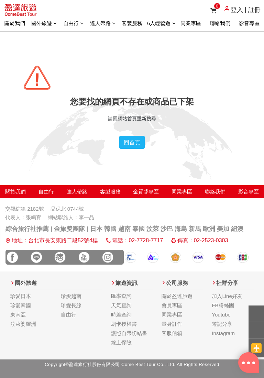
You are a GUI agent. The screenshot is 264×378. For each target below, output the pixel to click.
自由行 (73, 23)
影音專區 (249, 23)
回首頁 (132, 142)
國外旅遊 (44, 23)
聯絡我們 (220, 23)
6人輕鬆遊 (161, 23)
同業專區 (190, 23)
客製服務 (132, 23)
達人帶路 (103, 23)
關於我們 (14, 23)
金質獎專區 (146, 191)
